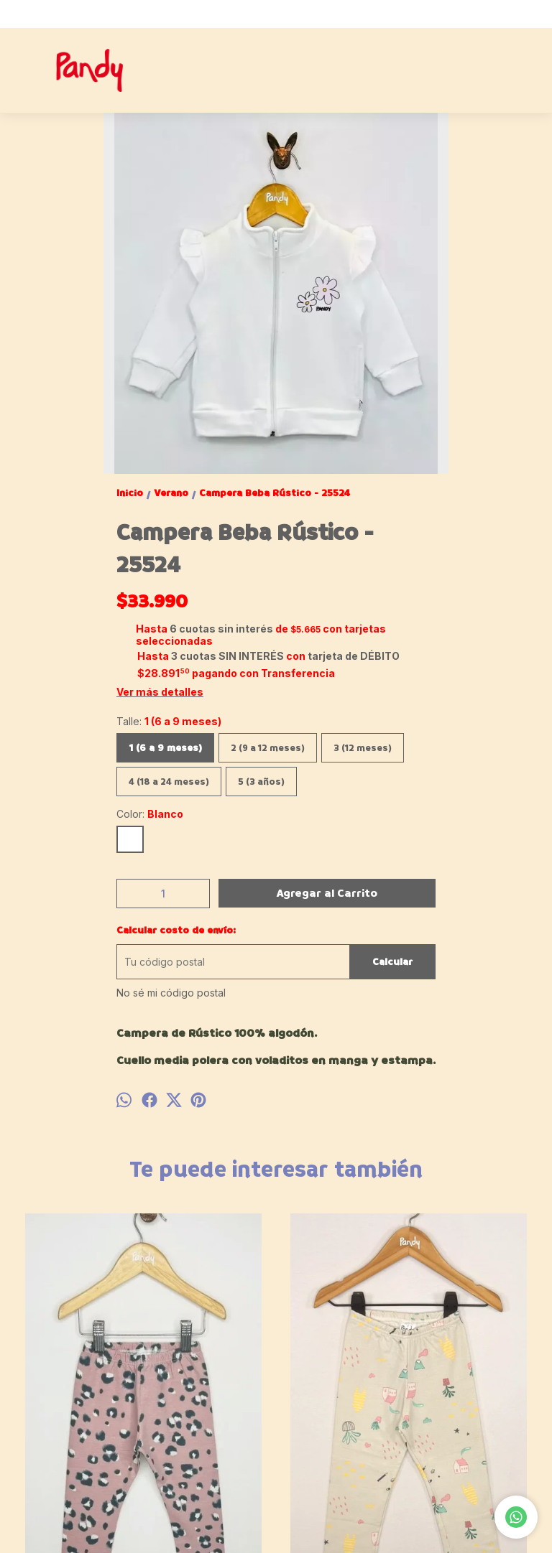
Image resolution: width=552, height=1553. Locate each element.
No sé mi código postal (171, 993)
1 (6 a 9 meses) (165, 748)
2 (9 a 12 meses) (268, 748)
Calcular (392, 962)
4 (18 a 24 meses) (169, 781)
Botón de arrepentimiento (480, 1531)
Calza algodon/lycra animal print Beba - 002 (77, 1410)
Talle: (168, 721)
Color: (149, 814)
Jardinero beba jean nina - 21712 (475, 1410)
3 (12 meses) (363, 748)
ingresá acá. (409, 1531)
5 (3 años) (261, 781)
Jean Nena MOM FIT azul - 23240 (342, 1410)
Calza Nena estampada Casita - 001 (209, 1410)
